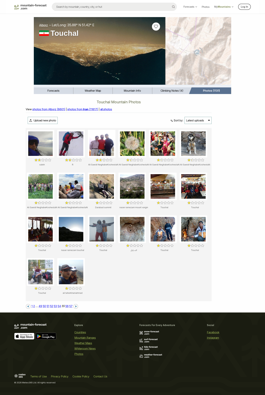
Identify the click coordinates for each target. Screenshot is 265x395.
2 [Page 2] (34, 306)
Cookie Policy (81, 376)
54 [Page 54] (59, 306)
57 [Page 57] (71, 306)
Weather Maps (83, 343)
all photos (106, 109)
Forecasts (190, 6)
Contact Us (100, 376)
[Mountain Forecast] (30, 6)
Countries (80, 332)
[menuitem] (53, 90)
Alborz (43, 25)
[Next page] (75, 306)
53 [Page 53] (55, 306)
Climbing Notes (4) (172, 90)
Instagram (213, 337)
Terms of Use (38, 376)
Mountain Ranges (85, 337)
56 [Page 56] (67, 306)
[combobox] (114, 7)
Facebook (213, 332)
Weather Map (93, 90)
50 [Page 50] (44, 306)
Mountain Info (132, 90)
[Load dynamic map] (198, 52)
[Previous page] (28, 306)
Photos (206, 6)
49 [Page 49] (40, 306)
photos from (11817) (82, 109)
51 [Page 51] (48, 306)
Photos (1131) (211, 90)
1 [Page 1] (32, 306)
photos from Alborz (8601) (48, 109)
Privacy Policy (59, 376)
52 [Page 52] (51, 306)
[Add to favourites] (156, 26)
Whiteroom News (85, 348)
